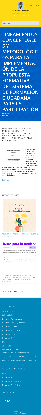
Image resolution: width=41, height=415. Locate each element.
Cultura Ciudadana (9, 315)
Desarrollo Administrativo (12, 319)
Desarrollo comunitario (11, 326)
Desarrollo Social (9, 334)
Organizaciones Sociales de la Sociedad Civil (19, 356)
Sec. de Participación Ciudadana (14, 349)
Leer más (6, 180)
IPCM (4, 342)
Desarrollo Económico (11, 330)
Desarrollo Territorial (10, 338)
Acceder (34, 6)
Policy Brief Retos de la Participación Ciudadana (20, 234)
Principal (6, 113)
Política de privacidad (20, 413)
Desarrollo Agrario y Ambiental (14, 323)
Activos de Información (11, 311)
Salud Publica (7, 346)
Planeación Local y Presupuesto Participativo (19, 360)
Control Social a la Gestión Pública (15, 353)
